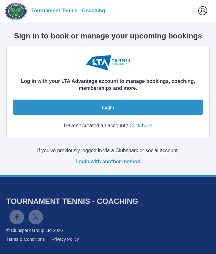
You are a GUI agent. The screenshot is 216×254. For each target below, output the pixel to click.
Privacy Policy (65, 239)
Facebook (16, 217)
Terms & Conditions (25, 239)
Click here (141, 125)
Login (108, 107)
